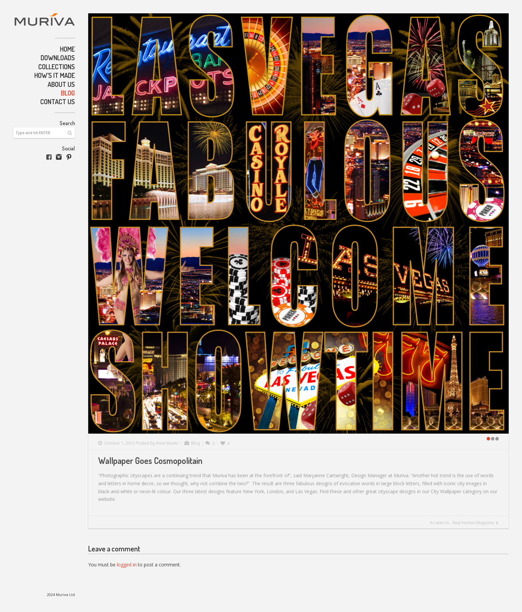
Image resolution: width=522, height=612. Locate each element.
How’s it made (54, 75)
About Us (61, 84)
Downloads (58, 57)
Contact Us (57, 101)
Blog (68, 93)
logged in (126, 564)
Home (67, 49)
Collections (56, 66)
